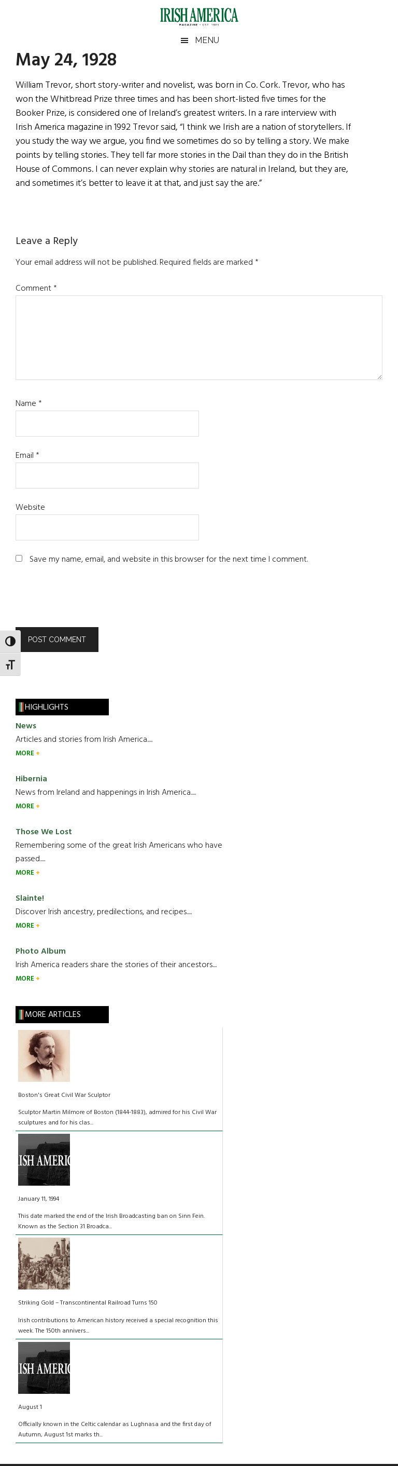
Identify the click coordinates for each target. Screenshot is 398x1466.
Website (30, 507)
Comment (36, 288)
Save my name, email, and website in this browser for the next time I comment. (169, 559)
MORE (26, 753)
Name (29, 404)
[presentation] (86, 601)
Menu (207, 40)
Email (27, 456)
